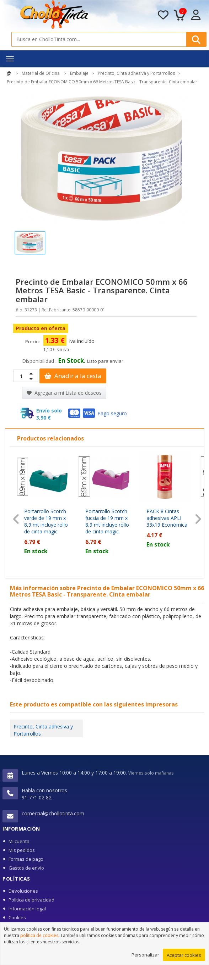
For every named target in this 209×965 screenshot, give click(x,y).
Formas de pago (26, 859)
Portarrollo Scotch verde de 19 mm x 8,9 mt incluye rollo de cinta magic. (46, 521)
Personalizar (145, 958)
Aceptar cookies (184, 958)
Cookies (17, 917)
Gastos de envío (26, 868)
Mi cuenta (19, 841)
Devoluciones (23, 891)
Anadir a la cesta (72, 376)
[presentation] (16, 519)
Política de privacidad (31, 900)
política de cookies (39, 939)
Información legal (27, 908)
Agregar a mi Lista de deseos (64, 392)
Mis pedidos (22, 850)
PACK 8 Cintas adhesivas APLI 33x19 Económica (166, 518)
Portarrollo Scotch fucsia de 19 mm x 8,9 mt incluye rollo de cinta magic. (107, 521)
